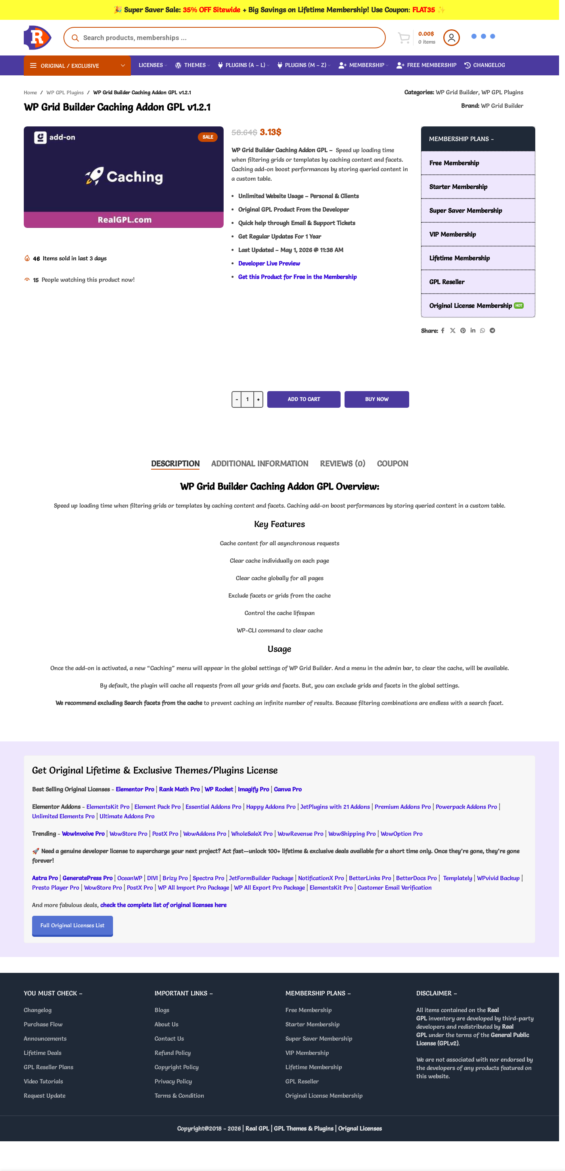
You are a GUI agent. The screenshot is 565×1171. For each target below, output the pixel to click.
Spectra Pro (208, 878)
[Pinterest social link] (463, 330)
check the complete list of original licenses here (163, 905)
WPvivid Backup (499, 878)
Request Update (44, 1095)
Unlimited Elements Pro (63, 816)
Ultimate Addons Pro (127, 816)
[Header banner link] (279, 10)
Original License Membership (324, 1095)
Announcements (45, 1038)
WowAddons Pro (204, 833)
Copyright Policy (177, 1067)
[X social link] (453, 330)
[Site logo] (38, 36)
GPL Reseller (302, 1081)
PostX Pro (165, 833)
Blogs (162, 1010)
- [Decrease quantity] (237, 399)
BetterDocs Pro (416, 878)
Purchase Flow (43, 1024)
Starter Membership (312, 1024)
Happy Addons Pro (271, 806)
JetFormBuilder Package (261, 878)
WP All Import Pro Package (193, 887)
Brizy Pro (175, 878)
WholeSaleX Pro (252, 833)
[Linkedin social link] (473, 330)
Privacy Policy (173, 1081)
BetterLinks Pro (370, 878)
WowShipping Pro (352, 833)
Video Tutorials (43, 1081)
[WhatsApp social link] (482, 330)
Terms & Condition (179, 1095)
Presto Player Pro (55, 887)
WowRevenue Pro (301, 833)
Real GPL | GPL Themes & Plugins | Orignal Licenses (313, 1128)
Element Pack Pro (157, 806)
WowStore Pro (128, 833)
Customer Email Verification (395, 887)
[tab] (175, 463)
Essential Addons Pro (213, 806)
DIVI (153, 878)
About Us (166, 1024)
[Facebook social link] (443, 330)
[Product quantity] (247, 399)
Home (30, 92)
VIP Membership (307, 1052)
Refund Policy (173, 1052)
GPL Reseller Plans (48, 1067)
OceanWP (130, 878)
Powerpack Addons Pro (466, 806)
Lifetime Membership (313, 1067)
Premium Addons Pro (403, 806)
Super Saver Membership (318, 1038)
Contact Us (169, 1038)
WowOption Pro (402, 833)
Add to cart (304, 399)
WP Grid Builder (457, 92)
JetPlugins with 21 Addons (335, 806)
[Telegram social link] (492, 330)
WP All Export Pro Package (269, 887)
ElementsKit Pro (108, 806)
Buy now (377, 399)
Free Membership (308, 1010)
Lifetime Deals (42, 1052)
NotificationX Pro (321, 878)
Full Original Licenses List (72, 925)
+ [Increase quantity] (258, 399)
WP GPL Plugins (65, 92)
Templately (457, 878)
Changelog (38, 1010)
